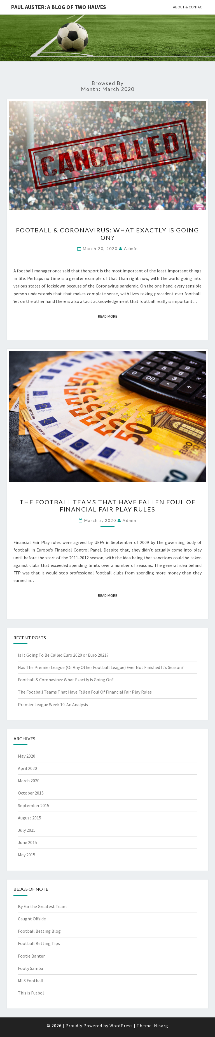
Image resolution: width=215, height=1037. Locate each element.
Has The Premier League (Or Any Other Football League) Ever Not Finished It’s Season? (101, 667)
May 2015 (26, 854)
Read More (109, 316)
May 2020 (26, 756)
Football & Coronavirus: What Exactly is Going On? (107, 233)
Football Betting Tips (39, 943)
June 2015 (27, 842)
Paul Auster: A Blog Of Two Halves (58, 6)
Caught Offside (32, 918)
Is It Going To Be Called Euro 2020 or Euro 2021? (63, 655)
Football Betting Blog (39, 931)
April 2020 (27, 768)
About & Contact (188, 7)
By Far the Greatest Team (42, 906)
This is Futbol (31, 993)
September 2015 (33, 805)
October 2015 (31, 793)
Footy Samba (30, 968)
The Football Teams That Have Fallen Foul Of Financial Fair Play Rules (107, 505)
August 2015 (29, 818)
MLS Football (30, 980)
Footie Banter (31, 956)
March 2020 (28, 780)
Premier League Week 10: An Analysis (53, 704)
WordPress (121, 1025)
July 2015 (27, 830)
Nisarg (161, 1025)
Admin (131, 248)
